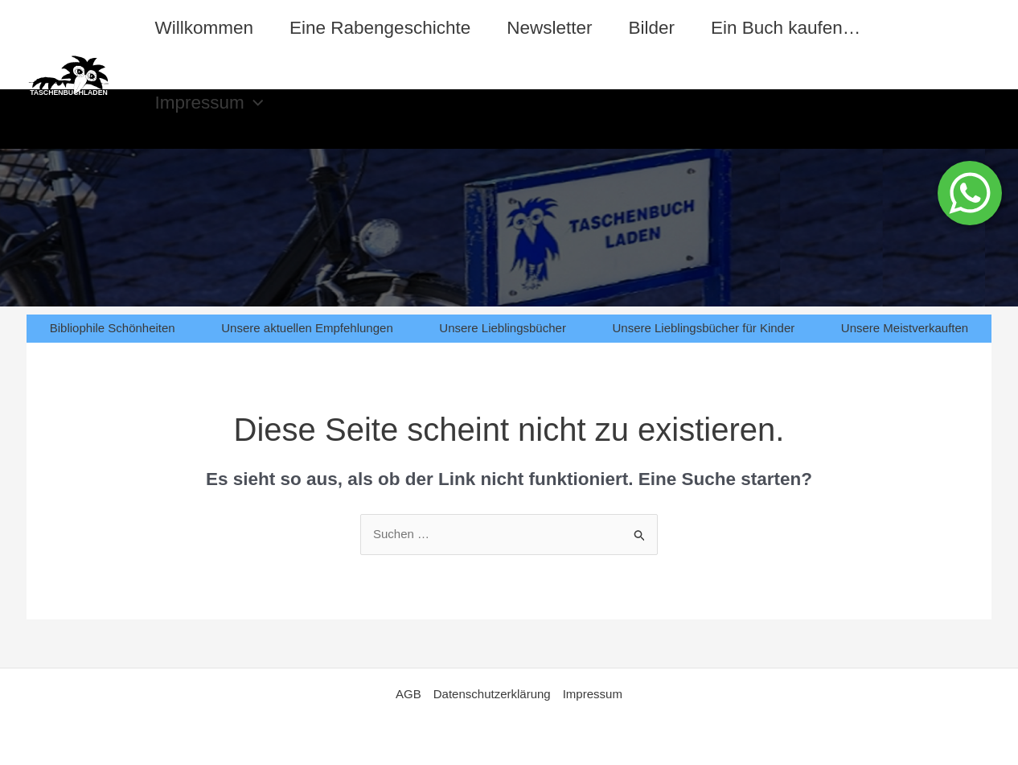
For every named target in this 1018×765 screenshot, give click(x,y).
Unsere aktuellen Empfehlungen (306, 328)
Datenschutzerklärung (492, 694)
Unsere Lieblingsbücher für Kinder (703, 328)
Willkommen (204, 28)
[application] (254, 103)
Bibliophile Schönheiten (112, 328)
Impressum (209, 103)
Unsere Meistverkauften (904, 328)
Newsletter (549, 28)
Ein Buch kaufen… (785, 28)
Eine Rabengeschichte (379, 28)
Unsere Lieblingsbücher (502, 328)
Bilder (651, 28)
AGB (408, 694)
